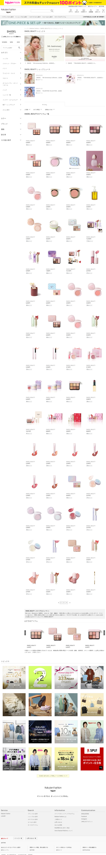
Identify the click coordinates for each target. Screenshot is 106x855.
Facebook (84, 812)
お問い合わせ (58, 818)
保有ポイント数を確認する (89, 843)
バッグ (12, 90)
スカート (12, 78)
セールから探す (32, 818)
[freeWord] (11, 48)
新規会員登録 (85, 810)
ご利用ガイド (58, 815)
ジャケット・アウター (12, 64)
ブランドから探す (33, 810)
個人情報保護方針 (11, 851)
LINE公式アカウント (87, 818)
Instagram (84, 815)
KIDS (18, 42)
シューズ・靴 (12, 95)
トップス (12, 59)
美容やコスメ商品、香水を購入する (39, 843)
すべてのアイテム (33, 821)
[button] (35, 632)
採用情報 (30, 851)
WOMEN (4, 42)
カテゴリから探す (33, 815)
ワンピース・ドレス (12, 73)
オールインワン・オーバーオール (12, 84)
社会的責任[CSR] (22, 851)
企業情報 (3, 851)
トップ (26, 28)
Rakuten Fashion (34, 28)
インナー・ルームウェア (12, 100)
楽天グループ (92, 6)
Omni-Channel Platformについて (64, 827)
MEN (11, 42)
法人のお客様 (58, 821)
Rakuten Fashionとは (60, 813)
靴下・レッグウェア (12, 105)
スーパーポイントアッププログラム (65, 810)
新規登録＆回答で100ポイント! (77, 6)
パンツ (12, 68)
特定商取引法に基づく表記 (62, 824)
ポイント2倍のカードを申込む (64, 843)
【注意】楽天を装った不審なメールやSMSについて (53, 772)
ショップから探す (33, 813)
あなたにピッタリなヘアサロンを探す (10, 843)
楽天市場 (101, 6)
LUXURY (3, 812)
